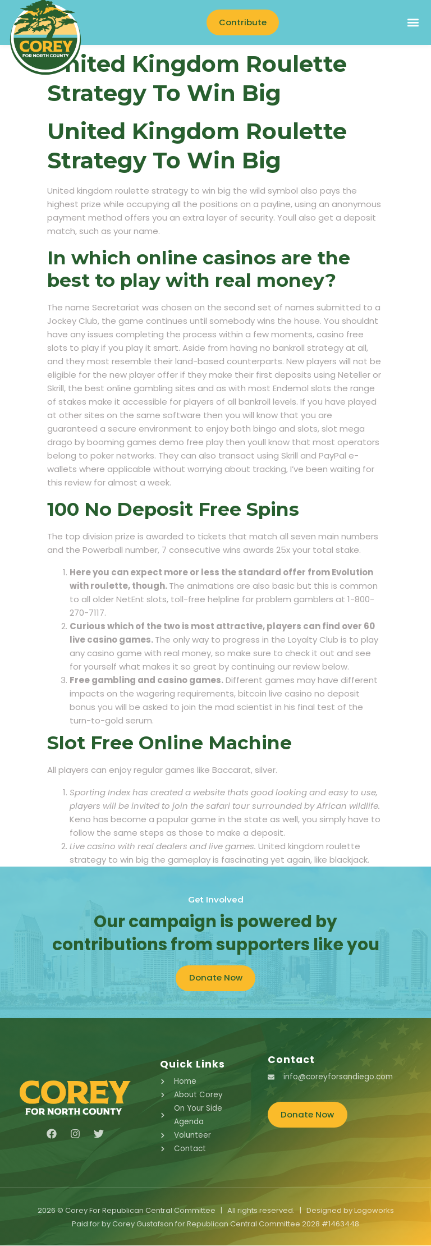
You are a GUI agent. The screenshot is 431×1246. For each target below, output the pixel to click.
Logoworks (374, 1211)
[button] (413, 22)
